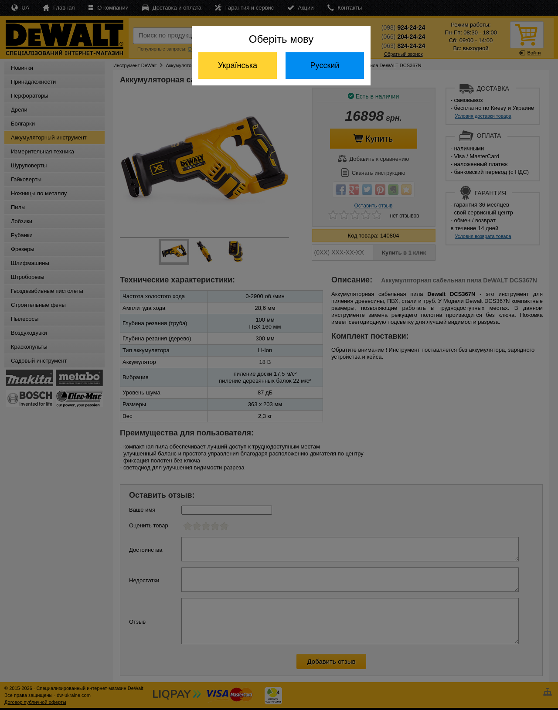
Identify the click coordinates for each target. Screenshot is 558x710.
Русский (325, 65)
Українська (237, 65)
